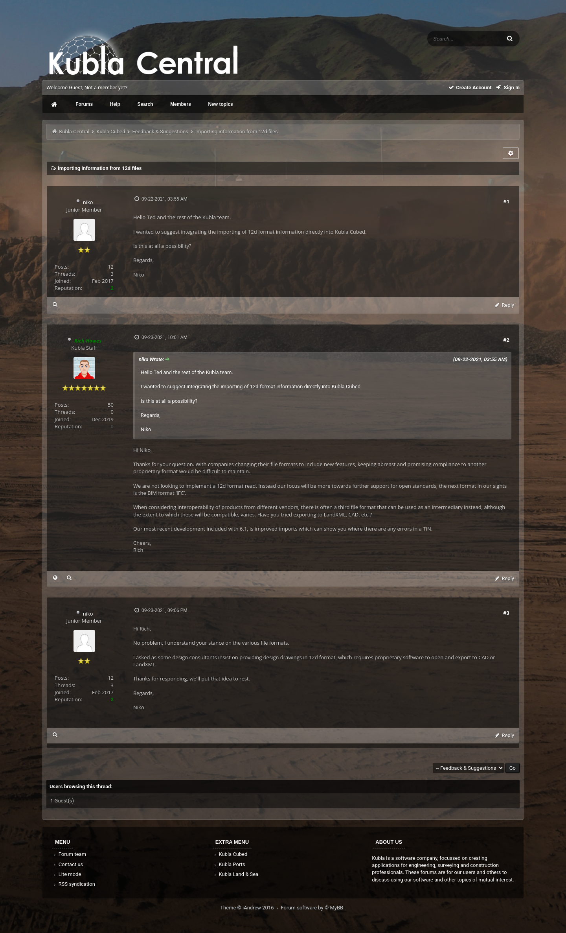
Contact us (68, 864)
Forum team (69, 854)
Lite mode (67, 874)
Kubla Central (74, 132)
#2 (506, 339)
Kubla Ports (229, 864)
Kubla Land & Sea (236, 874)
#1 (506, 201)
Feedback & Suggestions (160, 132)
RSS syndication (74, 884)
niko (88, 202)
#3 (506, 612)
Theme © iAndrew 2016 (250, 908)
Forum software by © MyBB (313, 908)
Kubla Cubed (110, 132)
